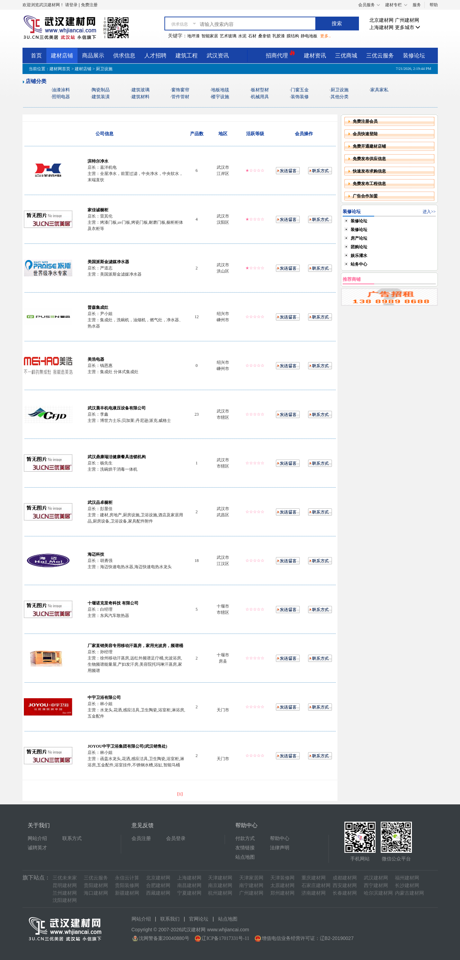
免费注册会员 (365, 121)
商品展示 (93, 55)
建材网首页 (59, 68)
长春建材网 (345, 893)
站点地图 (245, 857)
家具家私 (379, 89)
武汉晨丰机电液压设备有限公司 (117, 408)
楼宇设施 (220, 96)
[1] (180, 793)
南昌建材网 (189, 885)
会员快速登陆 (365, 133)
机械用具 (260, 96)
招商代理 (280, 54)
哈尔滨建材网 (378, 893)
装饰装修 (300, 96)
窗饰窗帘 (180, 89)
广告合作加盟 (365, 196)
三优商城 (346, 55)
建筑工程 (186, 55)
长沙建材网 (407, 885)
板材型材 (260, 89)
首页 (36, 55)
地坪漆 (193, 36)
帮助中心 (279, 838)
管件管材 (180, 96)
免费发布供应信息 (369, 158)
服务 (417, 4)
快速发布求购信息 (369, 171)
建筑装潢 (101, 96)
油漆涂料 (61, 89)
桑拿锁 (264, 36)
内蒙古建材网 (409, 893)
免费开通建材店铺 (369, 146)
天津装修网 (282, 877)
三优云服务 (380, 55)
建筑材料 (141, 96)
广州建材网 (407, 20)
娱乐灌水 (359, 255)
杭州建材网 (220, 893)
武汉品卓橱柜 (100, 502)
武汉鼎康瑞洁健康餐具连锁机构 (117, 456)
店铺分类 (36, 81)
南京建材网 (220, 885)
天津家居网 (251, 877)
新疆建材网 (127, 893)
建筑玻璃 (141, 89)
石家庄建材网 (316, 885)
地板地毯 (220, 89)
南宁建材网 (251, 885)
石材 (252, 36)
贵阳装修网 (127, 885)
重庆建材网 (313, 877)
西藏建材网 (158, 893)
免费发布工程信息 (369, 183)
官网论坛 (198, 919)
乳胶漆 (278, 36)
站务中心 (359, 264)
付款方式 (245, 838)
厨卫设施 (340, 89)
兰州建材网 (65, 893)
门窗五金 (300, 89)
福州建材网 (407, 877)
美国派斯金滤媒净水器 (108, 261)
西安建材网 (345, 885)
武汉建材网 (376, 877)
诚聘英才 (37, 847)
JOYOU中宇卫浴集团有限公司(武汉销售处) (127, 746)
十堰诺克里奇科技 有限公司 (113, 603)
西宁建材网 (376, 885)
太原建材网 (282, 885)
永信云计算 (127, 877)
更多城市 (408, 27)
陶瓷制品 (101, 89)
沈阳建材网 (65, 900)
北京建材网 (381, 20)
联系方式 (72, 838)
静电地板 (309, 36)
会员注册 (141, 838)
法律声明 (279, 847)
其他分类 (340, 96)
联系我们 (170, 919)
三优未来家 (65, 877)
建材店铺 (62, 55)
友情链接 (245, 847)
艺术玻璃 (228, 36)
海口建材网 (96, 893)
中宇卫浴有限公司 (104, 697)
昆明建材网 (65, 885)
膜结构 (293, 36)
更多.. (325, 36)
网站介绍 (37, 838)
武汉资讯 (218, 55)
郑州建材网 (282, 893)
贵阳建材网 (96, 885)
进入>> (429, 211)
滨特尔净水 (98, 161)
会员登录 (176, 838)
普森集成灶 (98, 307)
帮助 (434, 4)
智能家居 (209, 36)
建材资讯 (315, 55)
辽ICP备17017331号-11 (225, 938)
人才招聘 (155, 55)
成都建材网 (345, 877)
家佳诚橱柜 (98, 209)
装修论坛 (414, 55)
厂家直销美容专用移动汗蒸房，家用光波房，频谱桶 (135, 645)
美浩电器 (96, 359)
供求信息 (124, 55)
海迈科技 (96, 554)
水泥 (242, 36)
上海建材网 (381, 27)
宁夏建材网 (189, 893)
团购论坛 (359, 246)
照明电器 (61, 96)
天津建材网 (220, 877)
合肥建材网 (158, 885)
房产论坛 (359, 238)
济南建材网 (313, 893)
